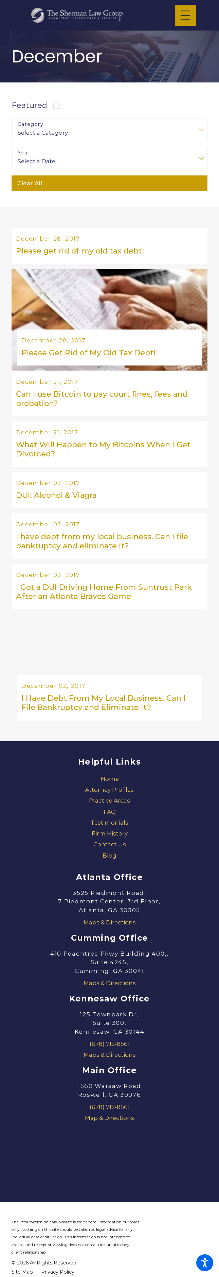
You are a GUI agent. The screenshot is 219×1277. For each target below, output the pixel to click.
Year (24, 153)
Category (30, 124)
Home (110, 784)
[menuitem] (109, 783)
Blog (109, 860)
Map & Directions (109, 1123)
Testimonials (109, 827)
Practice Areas (109, 806)
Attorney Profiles (109, 794)
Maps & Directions (110, 927)
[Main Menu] (185, 15)
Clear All (29, 183)
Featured (29, 105)
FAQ (110, 816)
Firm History (110, 838)
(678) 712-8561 (110, 1049)
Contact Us (109, 849)
